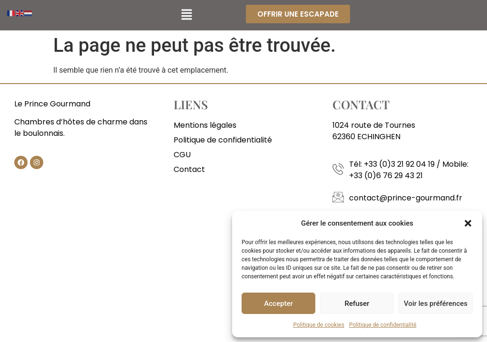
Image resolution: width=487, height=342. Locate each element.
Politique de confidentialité (383, 325)
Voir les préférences (436, 303)
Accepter (278, 303)
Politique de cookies (318, 325)
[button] (468, 223)
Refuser (356, 303)
